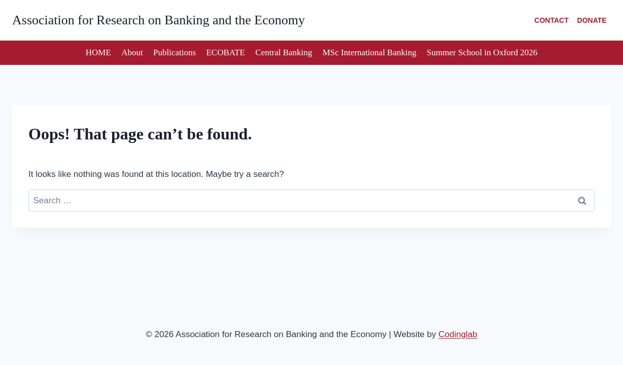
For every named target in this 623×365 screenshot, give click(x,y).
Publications (174, 52)
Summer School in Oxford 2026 (482, 52)
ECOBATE (225, 52)
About (132, 52)
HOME (98, 52)
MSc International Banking (370, 52)
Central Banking (283, 52)
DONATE (592, 20)
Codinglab (457, 334)
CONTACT (551, 20)
